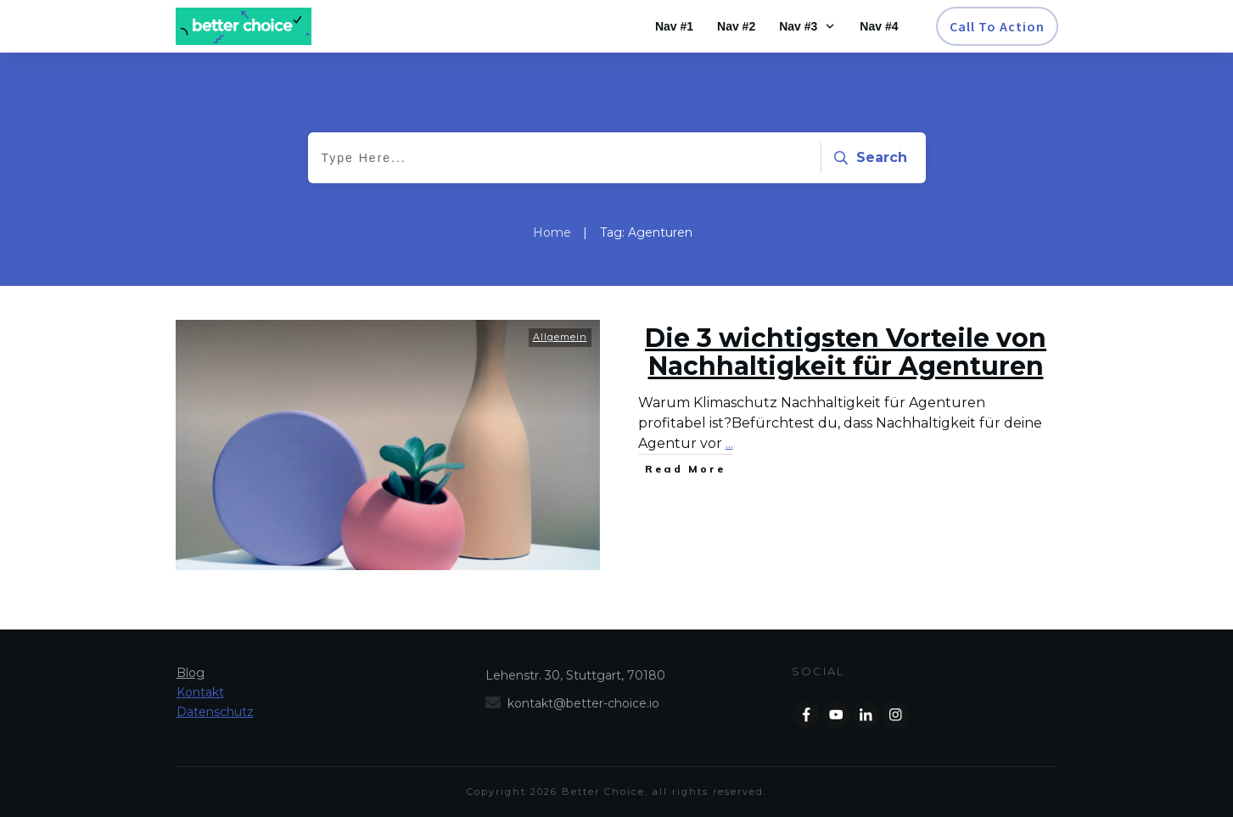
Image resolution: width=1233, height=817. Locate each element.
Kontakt (200, 692)
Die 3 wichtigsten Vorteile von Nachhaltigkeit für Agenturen (845, 352)
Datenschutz (215, 711)
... (729, 443)
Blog (191, 672)
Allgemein (560, 337)
